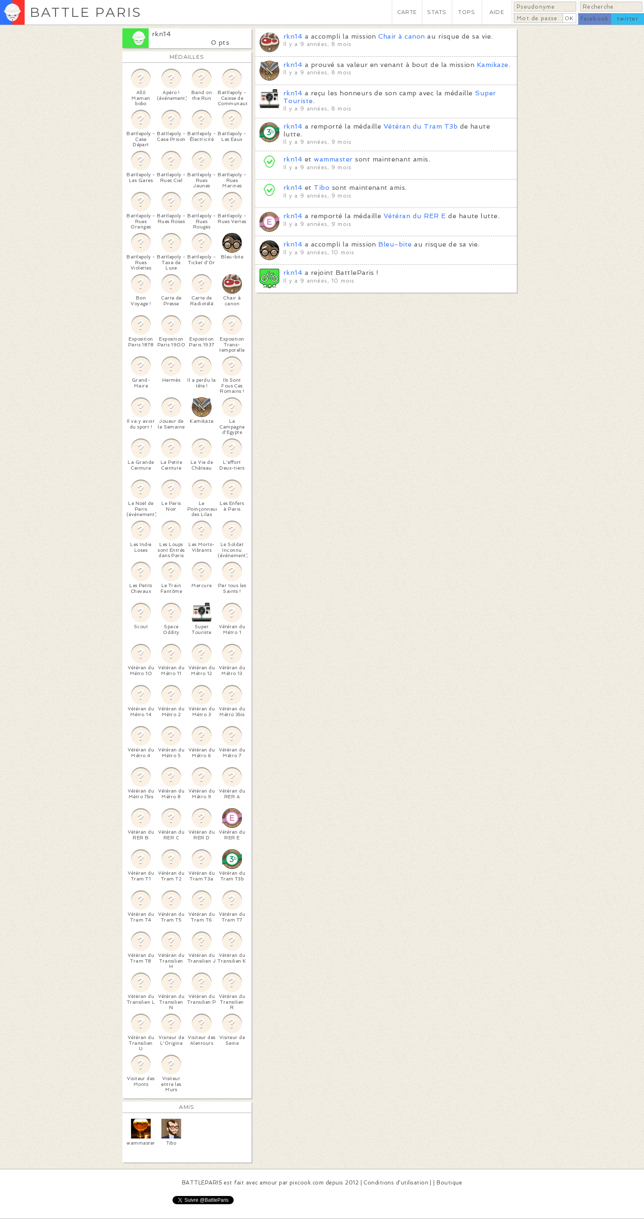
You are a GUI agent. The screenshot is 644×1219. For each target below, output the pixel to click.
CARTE (407, 12)
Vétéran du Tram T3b (421, 126)
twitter (627, 19)
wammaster (333, 159)
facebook (594, 19)
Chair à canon (401, 36)
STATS (436, 12)
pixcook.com (307, 1183)
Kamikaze (492, 65)
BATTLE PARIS (86, 12)
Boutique (449, 1183)
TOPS (466, 12)
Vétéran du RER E (415, 216)
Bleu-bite (395, 244)
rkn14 (161, 34)
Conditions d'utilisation (395, 1183)
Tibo (321, 187)
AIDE (497, 12)
